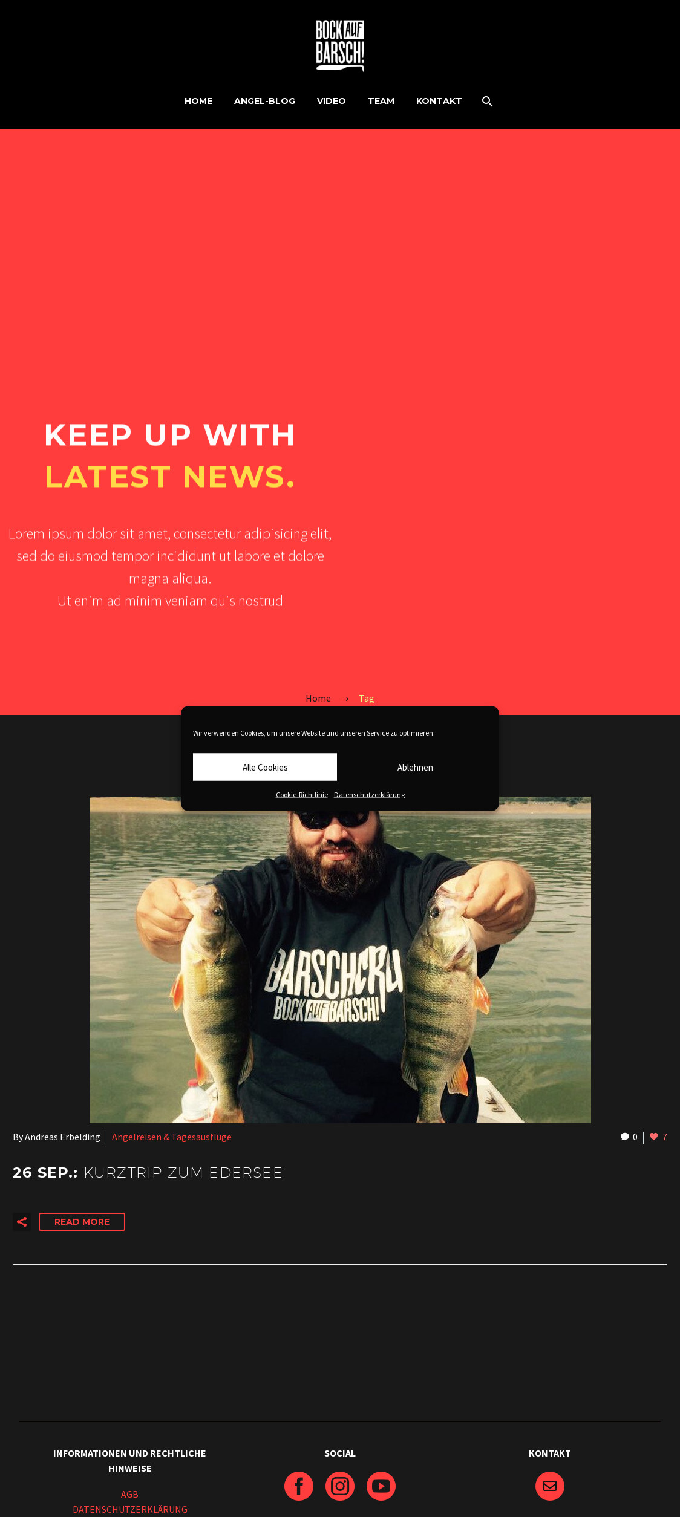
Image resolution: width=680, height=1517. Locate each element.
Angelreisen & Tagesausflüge (172, 1136)
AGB (130, 1494)
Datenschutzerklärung (369, 794)
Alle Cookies (265, 766)
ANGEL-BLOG (264, 101)
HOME (198, 101)
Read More (82, 1221)
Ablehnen (415, 766)
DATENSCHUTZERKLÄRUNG (130, 1509)
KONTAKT (439, 101)
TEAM (381, 101)
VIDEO (331, 101)
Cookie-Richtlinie (302, 794)
